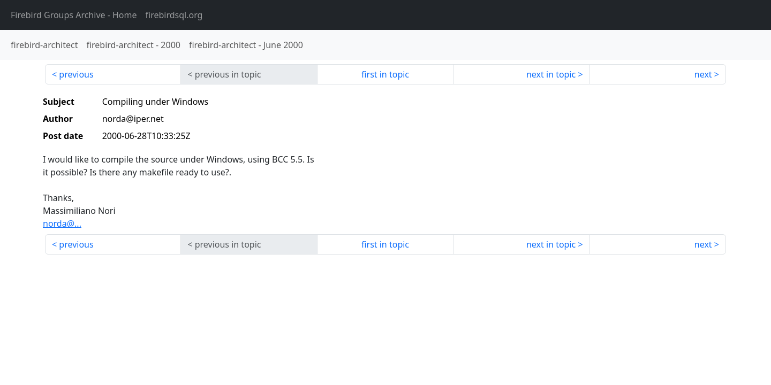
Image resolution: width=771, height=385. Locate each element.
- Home (74, 15)
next (703, 74)
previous (76, 74)
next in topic (551, 74)
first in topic (385, 74)
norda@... (62, 223)
